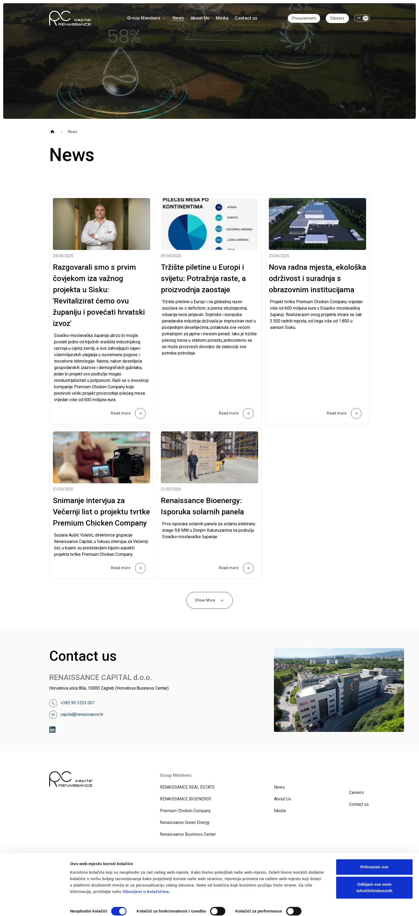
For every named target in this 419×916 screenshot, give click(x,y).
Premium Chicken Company (185, 810)
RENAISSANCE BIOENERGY (185, 798)
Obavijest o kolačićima (146, 867)
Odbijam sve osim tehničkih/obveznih (374, 863)
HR (358, 18)
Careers (337, 18)
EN (365, 18)
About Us (200, 18)
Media (222, 18)
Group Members (146, 18)
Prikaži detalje (83, 905)
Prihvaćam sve (374, 842)
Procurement (304, 18)
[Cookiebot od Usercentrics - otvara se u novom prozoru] (34, 906)
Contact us (246, 18)
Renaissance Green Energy (185, 822)
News (178, 18)
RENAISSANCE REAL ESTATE (187, 787)
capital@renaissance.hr (81, 714)
